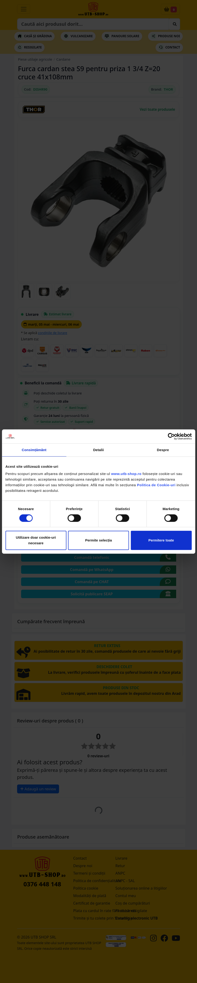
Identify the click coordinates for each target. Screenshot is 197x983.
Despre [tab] (163, 450)
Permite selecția (98, 540)
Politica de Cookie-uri (156, 485)
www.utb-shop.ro (126, 474)
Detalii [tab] (98, 450)
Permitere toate (161, 540)
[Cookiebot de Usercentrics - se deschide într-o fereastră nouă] (171, 436)
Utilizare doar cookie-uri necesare (36, 540)
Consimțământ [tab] (34, 450)
